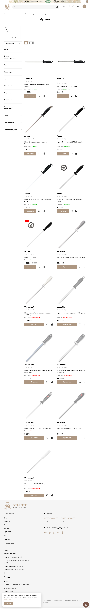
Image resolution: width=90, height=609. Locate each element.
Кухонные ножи (17, 13)
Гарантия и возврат (10, 553)
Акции (6, 581)
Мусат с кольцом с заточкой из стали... (69, 428)
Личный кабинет (9, 543)
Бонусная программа (10, 588)
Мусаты (13, 37)
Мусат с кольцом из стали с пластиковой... (38, 428)
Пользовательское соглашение (14, 569)
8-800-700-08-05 (51, 518)
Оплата (6, 550)
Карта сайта (7, 531)
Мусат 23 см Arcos (30, 257)
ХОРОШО (9, 603)
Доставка (7, 546)
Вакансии (7, 528)
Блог (5, 535)
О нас (5, 517)
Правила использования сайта (13, 557)
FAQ (5, 572)
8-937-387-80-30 (68, 518)
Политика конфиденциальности (14, 566)
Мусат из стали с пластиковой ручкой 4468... (71, 257)
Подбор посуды (9, 591)
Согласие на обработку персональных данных (16, 561)
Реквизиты (7, 524)
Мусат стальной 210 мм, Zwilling (67, 86)
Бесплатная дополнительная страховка (16, 584)
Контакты (7, 521)
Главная (6, 13)
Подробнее (8, 600)
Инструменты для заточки (33, 13)
